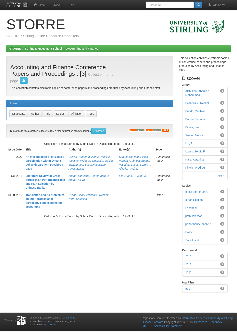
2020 (188, 272)
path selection (193, 216)
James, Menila (100, 156)
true (187, 288)
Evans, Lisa (76, 195)
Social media (193, 240)
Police (189, 232)
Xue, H (131, 175)
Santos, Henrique (129, 156)
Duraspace (200, 322)
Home (39, 4)
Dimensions (69, 317)
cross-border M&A (196, 191)
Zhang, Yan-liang (79, 175)
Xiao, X (141, 175)
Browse (57, 4)
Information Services (194, 318)
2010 (188, 256)
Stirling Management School (43, 48)
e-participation (194, 199)
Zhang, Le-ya (77, 179)
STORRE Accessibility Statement (162, 326)
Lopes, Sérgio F (140, 164)
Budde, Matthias (195, 111)
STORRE (15, 48)
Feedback (216, 322)
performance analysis (198, 224)
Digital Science (50, 324)
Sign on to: (218, 4)
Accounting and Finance (82, 48)
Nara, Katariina (78, 198)
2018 (188, 264)
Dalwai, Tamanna (79, 156)
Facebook (191, 207)
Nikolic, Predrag (128, 168)
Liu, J (122, 175)
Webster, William (79, 160)
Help (71, 4)
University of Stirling (220, 318)
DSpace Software (152, 322)
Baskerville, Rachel (96, 195)
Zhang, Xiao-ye (100, 175)
